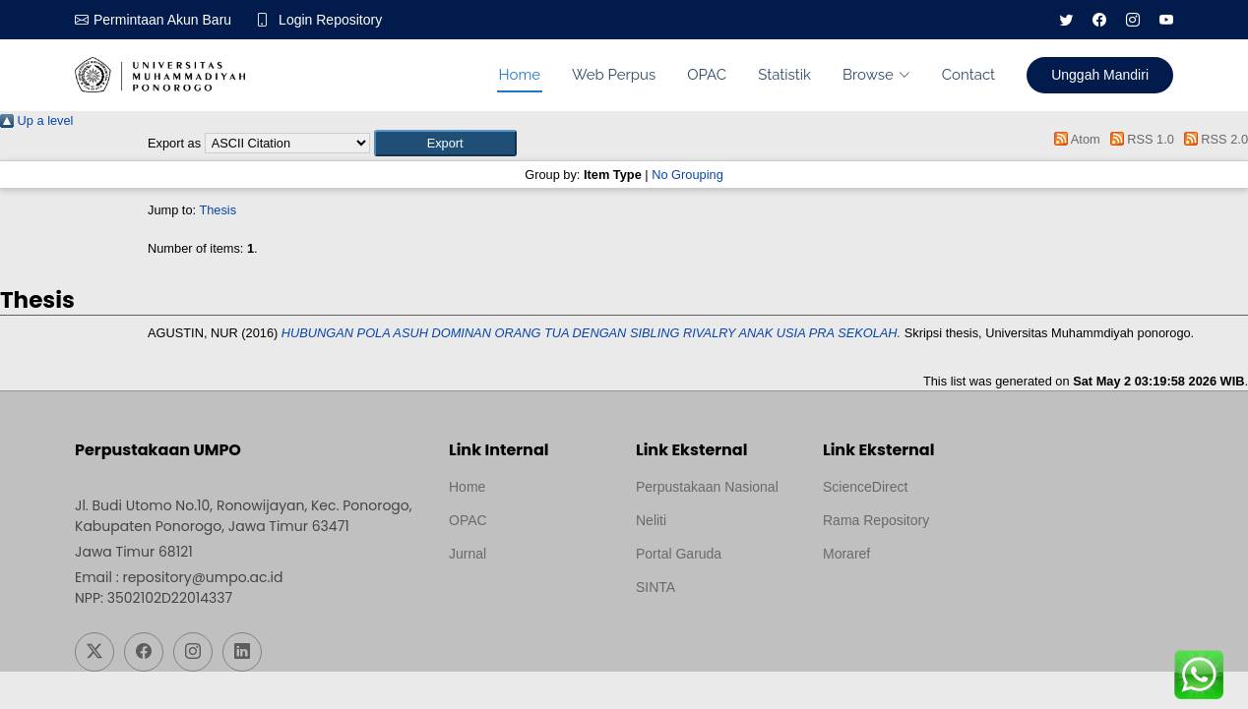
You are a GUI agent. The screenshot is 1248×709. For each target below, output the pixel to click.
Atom (1074, 139)
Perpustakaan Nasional (707, 487)
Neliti (651, 520)
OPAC (706, 75)
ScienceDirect (865, 487)
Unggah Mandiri (1100, 75)
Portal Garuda (678, 554)
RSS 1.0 (1138, 139)
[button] (445, 143)
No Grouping (687, 174)
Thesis (217, 210)
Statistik (784, 75)
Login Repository (330, 20)
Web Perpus (613, 75)
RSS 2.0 (1212, 139)
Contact (968, 75)
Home (519, 75)
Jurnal (467, 554)
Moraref (846, 554)
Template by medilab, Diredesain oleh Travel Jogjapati (517, 600)
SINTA (655, 587)
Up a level (36, 120)
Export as (174, 143)
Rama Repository (876, 520)
